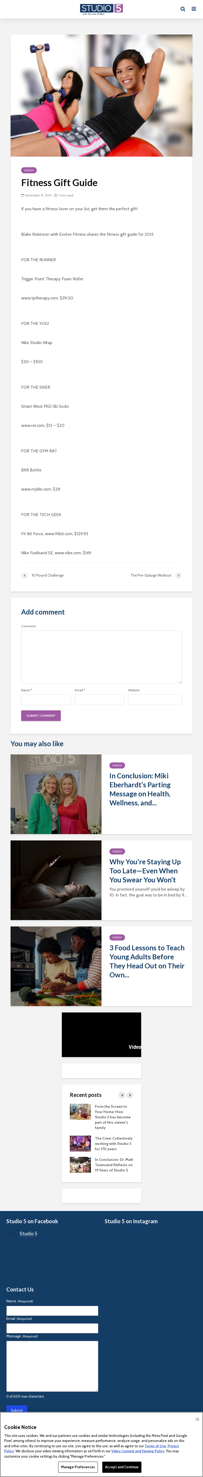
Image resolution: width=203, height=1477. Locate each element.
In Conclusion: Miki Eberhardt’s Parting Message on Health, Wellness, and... (139, 789)
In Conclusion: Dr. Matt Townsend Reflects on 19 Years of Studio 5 (114, 1165)
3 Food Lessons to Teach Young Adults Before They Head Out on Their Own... (146, 961)
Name (26, 690)
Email (80, 690)
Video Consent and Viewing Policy (137, 1451)
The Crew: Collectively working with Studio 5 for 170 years (114, 1143)
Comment (28, 626)
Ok (197, 1419)
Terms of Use (155, 1446)
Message (22, 1336)
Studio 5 (28, 1233)
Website (134, 690)
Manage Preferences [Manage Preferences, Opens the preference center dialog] (78, 1467)
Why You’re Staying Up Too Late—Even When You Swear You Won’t (145, 870)
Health (29, 170)
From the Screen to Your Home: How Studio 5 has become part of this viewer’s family (113, 1117)
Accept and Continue (122, 1467)
